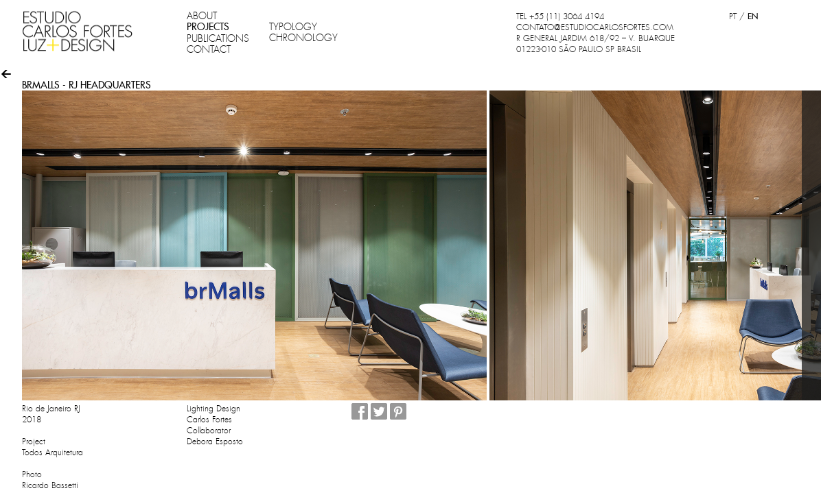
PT (733, 16)
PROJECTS (208, 27)
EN (753, 16)
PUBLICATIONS (218, 38)
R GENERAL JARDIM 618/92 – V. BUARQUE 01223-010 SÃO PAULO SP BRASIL (595, 44)
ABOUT (202, 15)
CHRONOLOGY (303, 37)
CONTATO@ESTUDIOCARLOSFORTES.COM (594, 27)
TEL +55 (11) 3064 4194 (560, 16)
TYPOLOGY (293, 26)
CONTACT (209, 49)
